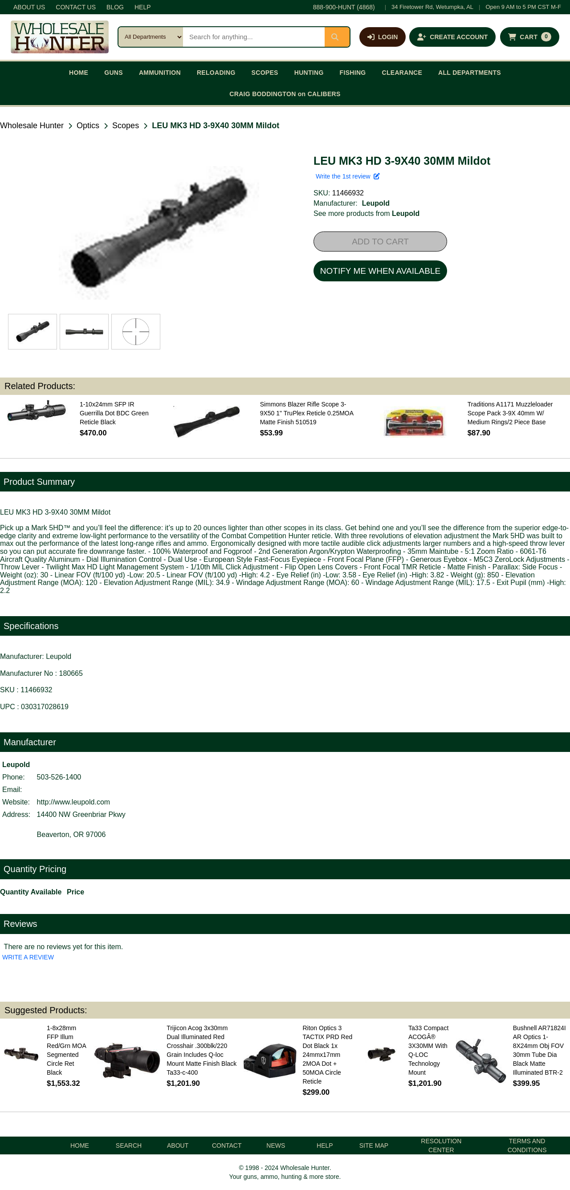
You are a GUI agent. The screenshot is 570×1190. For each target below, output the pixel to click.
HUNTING (309, 72)
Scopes (125, 125)
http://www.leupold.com (73, 802)
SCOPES (265, 72)
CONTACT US (76, 7)
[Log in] (382, 37)
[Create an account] (452, 37)
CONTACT (227, 1145)
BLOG (115, 7)
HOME (78, 72)
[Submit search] (337, 37)
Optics (88, 125)
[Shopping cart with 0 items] (529, 37)
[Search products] (254, 37)
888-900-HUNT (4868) (344, 7)
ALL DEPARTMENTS (469, 72)
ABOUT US (29, 7)
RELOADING (216, 72)
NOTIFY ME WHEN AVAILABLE (380, 271)
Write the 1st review (348, 176)
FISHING (353, 72)
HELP (142, 7)
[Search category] (150, 37)
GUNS (113, 72)
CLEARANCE (402, 72)
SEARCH (129, 1145)
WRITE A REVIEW (28, 957)
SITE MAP (373, 1145)
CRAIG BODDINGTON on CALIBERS (284, 93)
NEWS (275, 1145)
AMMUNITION (160, 72)
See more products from (366, 213)
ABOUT (177, 1145)
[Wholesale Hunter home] (60, 36)
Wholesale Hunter (32, 125)
